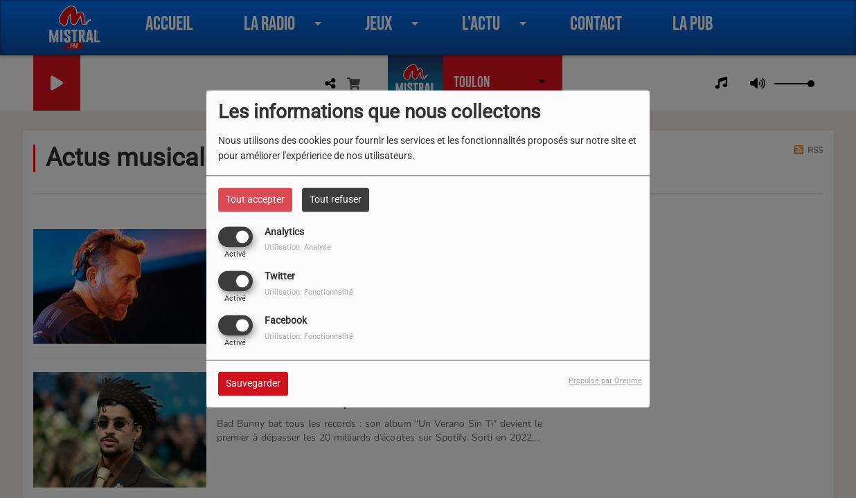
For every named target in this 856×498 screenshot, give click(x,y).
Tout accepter (255, 199)
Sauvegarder (253, 383)
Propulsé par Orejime (605, 381)
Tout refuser (336, 199)
